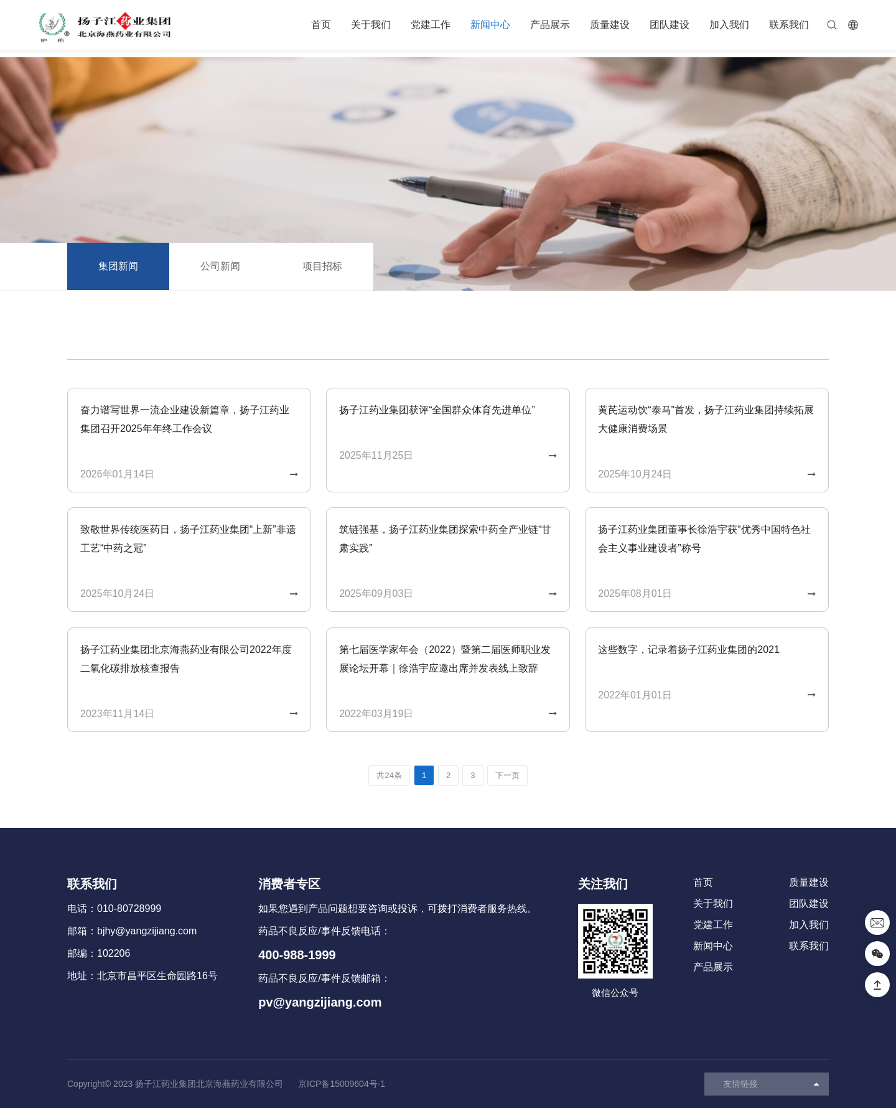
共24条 (388, 775)
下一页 (507, 775)
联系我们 (789, 24)
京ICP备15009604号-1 (341, 1084)
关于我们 (371, 24)
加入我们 (729, 24)
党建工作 (430, 24)
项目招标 (322, 266)
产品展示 (550, 24)
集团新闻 (118, 266)
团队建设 (669, 24)
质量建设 (610, 24)
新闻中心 (490, 24)
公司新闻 (220, 266)
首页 (321, 24)
